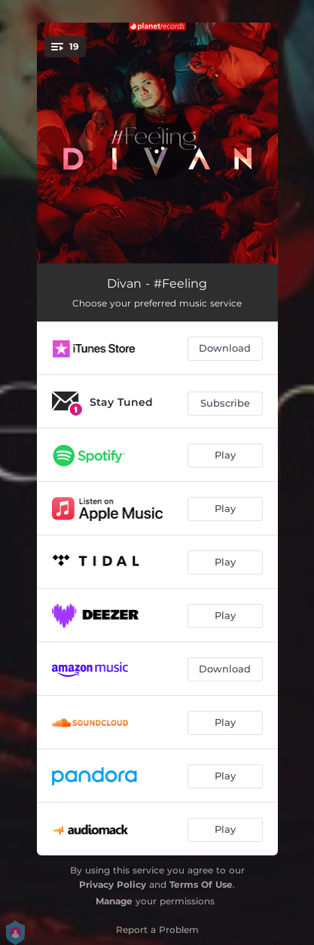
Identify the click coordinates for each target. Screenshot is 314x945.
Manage (114, 901)
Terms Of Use (201, 884)
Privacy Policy (112, 884)
